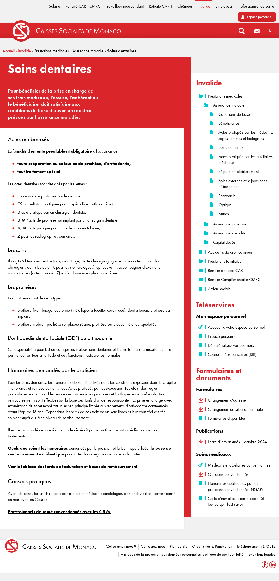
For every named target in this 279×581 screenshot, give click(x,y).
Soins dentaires (230, 147)
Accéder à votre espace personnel (236, 327)
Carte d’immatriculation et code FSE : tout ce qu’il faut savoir (237, 501)
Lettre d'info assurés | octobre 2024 (237, 441)
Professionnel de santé (256, 6)
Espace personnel (259, 17)
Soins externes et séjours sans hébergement (242, 183)
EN (272, 30)
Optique (225, 204)
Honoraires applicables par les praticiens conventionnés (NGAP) (235, 486)
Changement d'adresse (227, 400)
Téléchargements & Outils (255, 546)
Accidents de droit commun (230, 252)
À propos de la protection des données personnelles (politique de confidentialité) (182, 554)
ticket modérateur (48, 405)
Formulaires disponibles (227, 418)
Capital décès (224, 242)
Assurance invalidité (229, 233)
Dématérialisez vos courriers (231, 345)
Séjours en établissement (238, 171)
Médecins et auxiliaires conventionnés (239, 465)
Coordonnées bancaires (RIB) (232, 354)
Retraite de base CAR (225, 270)
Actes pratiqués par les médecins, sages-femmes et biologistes (245, 135)
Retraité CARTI (160, 6)
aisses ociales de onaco (59, 546)
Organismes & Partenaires (212, 546)
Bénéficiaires (228, 123)
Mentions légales (262, 554)
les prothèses (99, 393)
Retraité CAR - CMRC (82, 6)
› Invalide (23, 50)
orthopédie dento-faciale (137, 393)
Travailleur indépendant (124, 6)
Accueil (9, 50)
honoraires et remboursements (34, 388)
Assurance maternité (230, 224)
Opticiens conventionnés (228, 474)
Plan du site (178, 546)
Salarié (54, 6)
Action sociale (219, 288)
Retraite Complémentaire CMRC (234, 279)
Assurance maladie (228, 105)
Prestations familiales (224, 261)
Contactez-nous (153, 546)
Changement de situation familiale (235, 409)
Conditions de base (234, 114)
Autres (223, 213)
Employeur (223, 6)
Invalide (203, 6)
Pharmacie (227, 195)
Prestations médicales (225, 96)
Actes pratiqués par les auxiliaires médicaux (245, 159)
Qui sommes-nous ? (121, 546)
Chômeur (184, 6)
